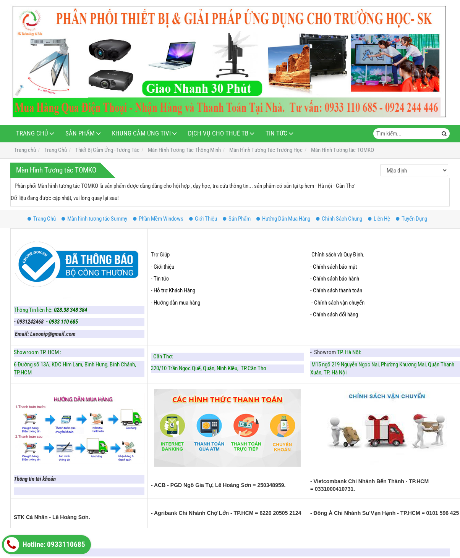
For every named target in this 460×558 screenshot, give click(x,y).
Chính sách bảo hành (336, 278)
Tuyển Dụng (411, 218)
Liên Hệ (379, 218)
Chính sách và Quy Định (337, 254)
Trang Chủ (32, 133)
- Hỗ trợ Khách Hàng (173, 290)
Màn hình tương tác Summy (94, 218)
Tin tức (161, 278)
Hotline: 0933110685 (44, 544)
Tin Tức (276, 133)
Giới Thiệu (203, 218)
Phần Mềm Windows (158, 218)
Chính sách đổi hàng (336, 314)
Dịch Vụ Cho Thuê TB (218, 133)
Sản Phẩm (80, 133)
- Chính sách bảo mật (334, 266)
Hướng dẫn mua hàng (177, 302)
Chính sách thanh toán (337, 290)
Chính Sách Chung (339, 218)
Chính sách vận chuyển (339, 302)
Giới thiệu (164, 266)
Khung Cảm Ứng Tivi (141, 133)
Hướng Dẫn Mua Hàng (283, 218)
